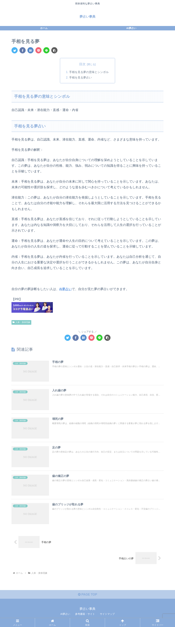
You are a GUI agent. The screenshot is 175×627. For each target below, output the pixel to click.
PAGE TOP (87, 596)
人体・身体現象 (21, 322)
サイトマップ (107, 615)
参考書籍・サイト (85, 615)
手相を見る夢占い (80, 77)
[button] (54, 50)
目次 (82, 64)
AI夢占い (65, 289)
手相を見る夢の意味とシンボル (89, 72)
